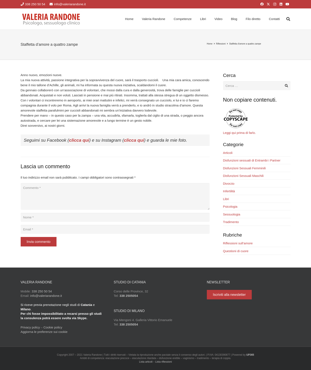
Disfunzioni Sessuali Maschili (243, 176)
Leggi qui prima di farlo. (239, 133)
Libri (226, 199)
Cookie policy (52, 327)
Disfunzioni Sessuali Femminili (244, 168)
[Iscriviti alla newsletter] (229, 294)
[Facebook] (262, 4)
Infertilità (229, 191)
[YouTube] (287, 4)
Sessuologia (231, 214)
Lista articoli (145, 361)
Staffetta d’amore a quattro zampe (245, 44)
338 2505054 (129, 295)
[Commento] (115, 196)
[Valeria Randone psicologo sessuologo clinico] (51, 19)
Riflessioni (221, 44)
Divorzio (228, 183)
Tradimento (231, 222)
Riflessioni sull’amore (238, 243)
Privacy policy (30, 327)
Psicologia (230, 206)
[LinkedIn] (281, 4)
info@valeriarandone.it (46, 295)
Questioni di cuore (236, 251)
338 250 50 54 (42, 291)
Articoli (228, 153)
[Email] (115, 229)
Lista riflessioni (163, 361)
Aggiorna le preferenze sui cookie (44, 332)
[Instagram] (275, 4)
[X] (268, 4)
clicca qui (79, 140)
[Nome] (115, 217)
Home (210, 44)
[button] (288, 19)
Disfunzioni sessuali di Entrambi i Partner (252, 160)
